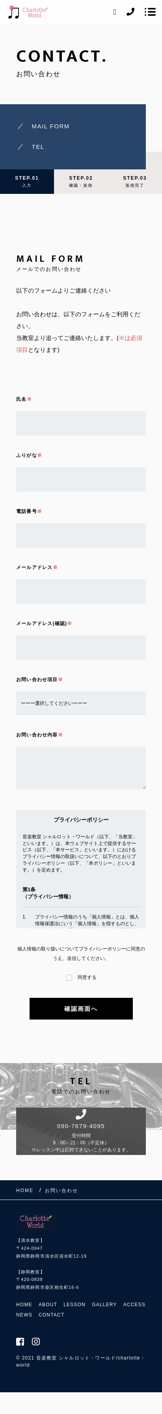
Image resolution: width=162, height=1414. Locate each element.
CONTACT (52, 1315)
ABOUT (48, 1304)
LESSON (74, 1304)
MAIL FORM (51, 126)
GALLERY (104, 1304)
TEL (38, 146)
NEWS (24, 1315)
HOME (24, 1304)
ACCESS (134, 1304)
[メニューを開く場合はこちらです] (150, 12)
